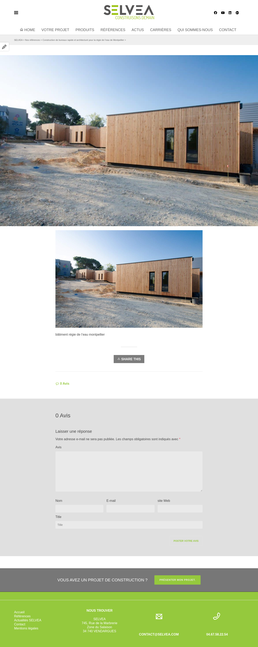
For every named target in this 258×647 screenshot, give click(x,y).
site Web (164, 500)
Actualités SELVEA (27, 620)
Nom (58, 500)
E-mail (110, 500)
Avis (58, 447)
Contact (19, 624)
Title (58, 517)
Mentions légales (26, 628)
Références (22, 616)
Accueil (19, 612)
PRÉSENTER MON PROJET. (177, 580)
